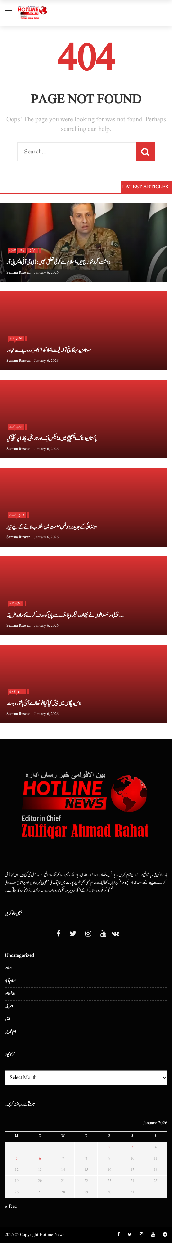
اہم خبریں (32, 250)
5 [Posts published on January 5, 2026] (17, 1158)
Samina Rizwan (18, 272)
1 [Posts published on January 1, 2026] (86, 1147)
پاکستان (21, 250)
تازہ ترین (19, 338)
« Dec (11, 1206)
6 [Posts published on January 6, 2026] (40, 1158)
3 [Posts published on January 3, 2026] (132, 1147)
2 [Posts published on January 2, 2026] (109, 1147)
